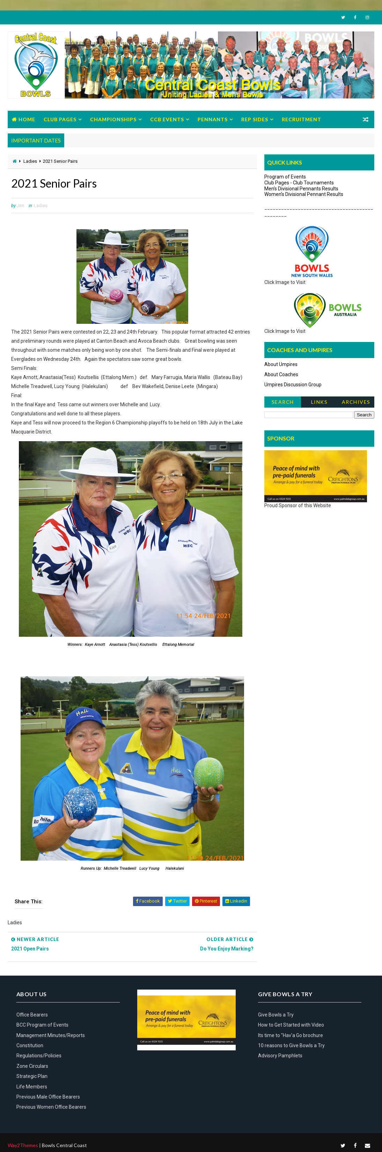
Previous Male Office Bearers (48, 1097)
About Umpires (280, 364)
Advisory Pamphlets (280, 1055)
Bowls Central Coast (64, 1145)
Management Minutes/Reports (50, 1035)
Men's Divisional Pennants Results (301, 188)
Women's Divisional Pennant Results (303, 194)
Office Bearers (32, 1015)
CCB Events (167, 119)
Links (319, 402)
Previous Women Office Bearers (51, 1107)
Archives (356, 402)
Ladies (30, 161)
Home (27, 119)
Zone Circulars (32, 1066)
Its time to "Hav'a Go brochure (290, 1035)
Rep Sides (254, 119)
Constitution (29, 1045)
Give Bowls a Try (276, 1015)
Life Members (31, 1086)
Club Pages (60, 119)
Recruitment (301, 119)
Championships (113, 119)
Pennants (213, 119)
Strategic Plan (31, 1076)
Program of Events (285, 177)
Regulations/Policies (38, 1055)
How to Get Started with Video (291, 1025)
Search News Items (282, 403)
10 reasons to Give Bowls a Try (291, 1045)
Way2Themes (23, 1145)
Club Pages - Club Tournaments (299, 182)
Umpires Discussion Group (293, 384)
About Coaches (281, 374)
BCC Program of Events (42, 1025)
